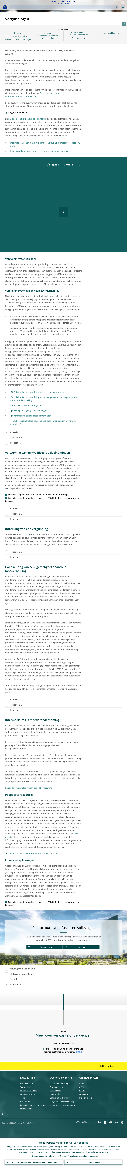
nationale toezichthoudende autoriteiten (27, 118)
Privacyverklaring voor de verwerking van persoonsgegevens (39, 151)
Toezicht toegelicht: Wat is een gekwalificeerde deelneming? (38, 494)
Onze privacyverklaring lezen (43, 1155)
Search (116, 7)
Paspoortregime (79, 38)
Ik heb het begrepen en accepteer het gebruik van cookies (33, 1162)
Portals (82, 1083)
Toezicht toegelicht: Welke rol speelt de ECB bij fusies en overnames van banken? (42, 500)
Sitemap (6, 1114)
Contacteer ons (46, 947)
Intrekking (48, 33)
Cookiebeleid (55, 1090)
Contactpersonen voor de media (34, 1105)
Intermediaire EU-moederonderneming (79, 33)
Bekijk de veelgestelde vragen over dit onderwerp (28, 787)
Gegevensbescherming (60, 1098)
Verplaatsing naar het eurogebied (26, 405)
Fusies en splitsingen (110, 33)
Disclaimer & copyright (60, 1083)
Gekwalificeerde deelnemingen (17, 39)
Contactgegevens (27, 1094)
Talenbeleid (55, 1094)
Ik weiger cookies (93, 1162)
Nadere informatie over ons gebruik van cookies (79, 1155)
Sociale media (26, 1108)
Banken (17, 33)
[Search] (62, 7)
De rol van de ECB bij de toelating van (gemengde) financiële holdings (64, 1050)
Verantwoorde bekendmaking (62, 1105)
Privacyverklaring (57, 1087)
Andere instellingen (28, 1090)
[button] (122, 2)
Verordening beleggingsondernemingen (32, 415)
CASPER (82, 1090)
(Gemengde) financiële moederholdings (48, 37)
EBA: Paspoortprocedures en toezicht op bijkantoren (33, 853)
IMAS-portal (82, 947)
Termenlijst (25, 1087)
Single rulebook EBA (18, 112)
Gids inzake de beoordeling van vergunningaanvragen (38, 392)
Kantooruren (25, 1101)
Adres (22, 1098)
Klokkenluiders (85, 1098)
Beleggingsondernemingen (17, 36)
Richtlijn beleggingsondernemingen (30, 410)
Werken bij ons (26, 1083)
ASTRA (82, 1087)
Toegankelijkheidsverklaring (62, 1101)
